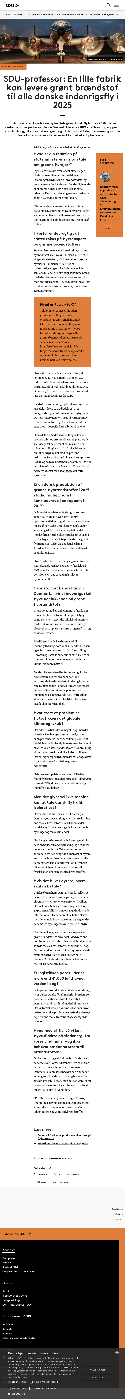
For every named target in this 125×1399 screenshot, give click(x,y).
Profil (5, 1293)
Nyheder (18, 14)
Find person (9, 1260)
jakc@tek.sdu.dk (70, 147)
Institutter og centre (14, 1298)
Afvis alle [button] (97, 1377)
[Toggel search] (109, 5)
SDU (8, 14)
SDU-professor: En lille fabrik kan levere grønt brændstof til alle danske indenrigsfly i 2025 (73, 14)
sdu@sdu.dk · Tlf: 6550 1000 (18, 1273)
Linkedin (73, 1174)
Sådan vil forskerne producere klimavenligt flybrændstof (62, 1136)
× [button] (121, 1352)
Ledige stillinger (11, 1302)
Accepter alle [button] (97, 1369)
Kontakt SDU (10, 1269)
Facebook (41, 1174)
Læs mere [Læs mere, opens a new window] (22, 1377)
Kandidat (8, 1331)
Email (41, 1183)
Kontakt (107, 227)
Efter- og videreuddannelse (18, 1340)
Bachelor (7, 1326)
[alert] (62, 1373)
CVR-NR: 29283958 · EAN (17, 1307)
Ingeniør (7, 1335)
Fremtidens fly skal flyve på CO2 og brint (61, 1143)
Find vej (7, 1264)
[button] (9, 1382)
